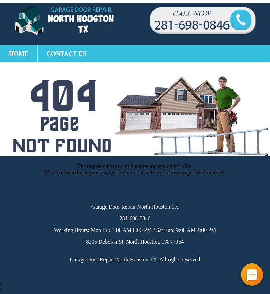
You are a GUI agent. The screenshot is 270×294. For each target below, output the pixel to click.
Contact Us (66, 53)
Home (18, 53)
